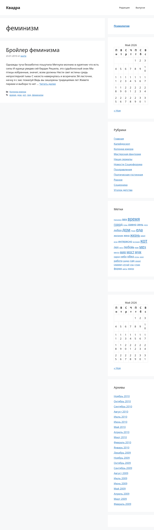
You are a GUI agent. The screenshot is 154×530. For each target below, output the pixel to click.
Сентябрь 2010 (123, 406)
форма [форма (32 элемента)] (118, 268)
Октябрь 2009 (122, 463)
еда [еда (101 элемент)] (139, 229)
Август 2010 (121, 411)
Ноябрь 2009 (122, 458)
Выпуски (140, 7)
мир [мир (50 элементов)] (123, 252)
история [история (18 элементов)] (136, 242)
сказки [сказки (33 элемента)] (118, 264)
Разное (118, 179)
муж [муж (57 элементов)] (138, 252)
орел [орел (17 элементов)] (142, 257)
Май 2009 (120, 488)
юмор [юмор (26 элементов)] (131, 268)
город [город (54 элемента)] (118, 224)
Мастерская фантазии (127, 154)
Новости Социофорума (128, 164)
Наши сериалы (123, 159)
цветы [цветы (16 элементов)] (125, 269)
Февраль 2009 (122, 504)
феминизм (37, 95)
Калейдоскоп (122, 144)
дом (19, 95)
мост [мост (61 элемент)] (130, 252)
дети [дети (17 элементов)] (146, 225)
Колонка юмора (17, 91)
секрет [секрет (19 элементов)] (138, 261)
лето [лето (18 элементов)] (121, 247)
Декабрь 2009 (122, 452)
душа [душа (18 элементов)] (133, 230)
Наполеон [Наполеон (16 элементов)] (118, 220)
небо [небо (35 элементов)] (124, 256)
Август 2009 (121, 473)
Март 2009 (120, 499)
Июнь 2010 (120, 422)
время (12, 95)
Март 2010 (120, 437)
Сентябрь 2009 (123, 468)
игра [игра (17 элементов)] (116, 242)
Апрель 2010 (121, 432)
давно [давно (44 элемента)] (132, 224)
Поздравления (123, 169)
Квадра (13, 7)
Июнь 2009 (120, 483)
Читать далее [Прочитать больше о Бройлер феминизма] (47, 84)
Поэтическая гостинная (128, 174)
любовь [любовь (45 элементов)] (129, 247)
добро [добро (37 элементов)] (118, 230)
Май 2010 (120, 427)
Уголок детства (123, 190)
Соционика (121, 185)
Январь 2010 (121, 447)
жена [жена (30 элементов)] (127, 235)
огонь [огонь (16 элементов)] (137, 257)
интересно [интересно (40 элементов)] (125, 241)
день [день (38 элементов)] (140, 224)
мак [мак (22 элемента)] (137, 247)
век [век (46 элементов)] (124, 219)
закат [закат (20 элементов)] (143, 235)
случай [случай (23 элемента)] (125, 264)
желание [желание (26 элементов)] (118, 235)
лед (29, 95)
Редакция (124, 7)
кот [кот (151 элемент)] (143, 241)
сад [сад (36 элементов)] (132, 261)
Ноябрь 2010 (122, 396)
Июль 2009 (120, 478)
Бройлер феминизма (33, 49)
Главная (119, 138)
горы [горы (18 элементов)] (125, 225)
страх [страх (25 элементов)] (137, 264)
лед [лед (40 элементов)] (116, 247)
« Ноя (117, 110)
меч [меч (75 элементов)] (142, 246)
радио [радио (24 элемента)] (126, 260)
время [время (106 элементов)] (134, 219)
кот (24, 95)
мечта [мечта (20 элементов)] (116, 252)
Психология (121, 26)
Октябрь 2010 (122, 401)
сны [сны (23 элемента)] (132, 264)
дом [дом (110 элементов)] (126, 229)
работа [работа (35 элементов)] (118, 261)
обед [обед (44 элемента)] (130, 256)
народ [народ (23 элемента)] (117, 256)
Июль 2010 (120, 416)
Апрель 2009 (121, 493)
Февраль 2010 (122, 442)
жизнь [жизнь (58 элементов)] (135, 235)
